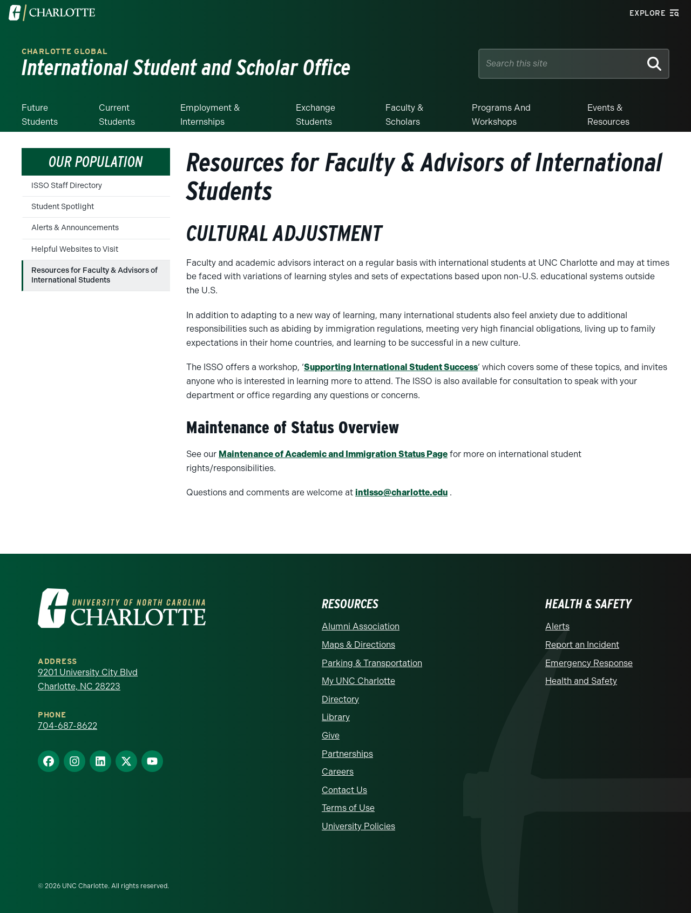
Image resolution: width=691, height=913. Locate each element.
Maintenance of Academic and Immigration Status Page (333, 454)
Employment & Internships (210, 115)
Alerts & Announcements (75, 227)
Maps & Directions (358, 645)
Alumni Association (360, 626)
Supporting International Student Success (391, 367)
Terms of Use (348, 808)
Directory (340, 699)
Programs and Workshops (501, 115)
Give (331, 735)
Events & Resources (608, 115)
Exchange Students (315, 115)
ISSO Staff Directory (66, 185)
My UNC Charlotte (358, 681)
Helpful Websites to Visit (74, 249)
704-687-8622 (67, 726)
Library (336, 717)
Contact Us (344, 790)
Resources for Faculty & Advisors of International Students (94, 275)
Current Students (117, 115)
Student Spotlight (62, 206)
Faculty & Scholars (404, 115)
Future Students (40, 115)
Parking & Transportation (372, 663)
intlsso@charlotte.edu (401, 492)
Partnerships (347, 754)
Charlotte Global (65, 52)
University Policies (358, 826)
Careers (338, 772)
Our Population (96, 161)
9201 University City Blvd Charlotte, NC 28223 (88, 679)
